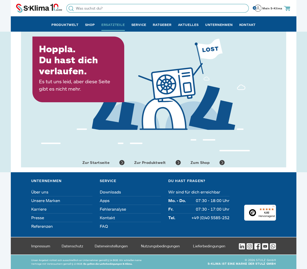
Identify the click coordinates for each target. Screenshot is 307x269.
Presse (37, 217)
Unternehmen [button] (219, 25)
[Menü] (273, 207)
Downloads (110, 191)
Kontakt (247, 25)
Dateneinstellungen (111, 246)
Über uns (39, 191)
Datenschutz (72, 246)
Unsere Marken (45, 200)
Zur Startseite (103, 162)
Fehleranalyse (113, 209)
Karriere (39, 209)
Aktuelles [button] (188, 25)
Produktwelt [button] (65, 25)
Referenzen (42, 226)
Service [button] (138, 25)
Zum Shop (208, 162)
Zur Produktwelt (157, 162)
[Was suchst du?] (157, 8)
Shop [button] (90, 25)
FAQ (104, 226)
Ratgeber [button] (162, 25)
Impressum (40, 246)
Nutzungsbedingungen (160, 246)
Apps (105, 200)
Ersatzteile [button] (113, 25)
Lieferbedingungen (209, 246)
